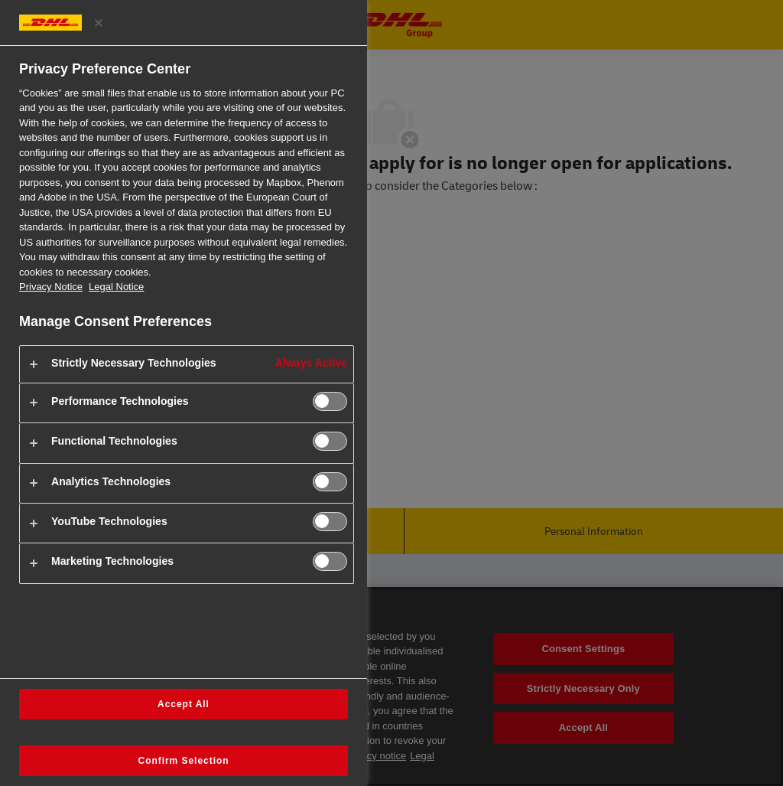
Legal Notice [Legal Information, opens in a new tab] (116, 286)
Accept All (184, 704)
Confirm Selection (183, 760)
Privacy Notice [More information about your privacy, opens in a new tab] (51, 286)
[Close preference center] (98, 23)
